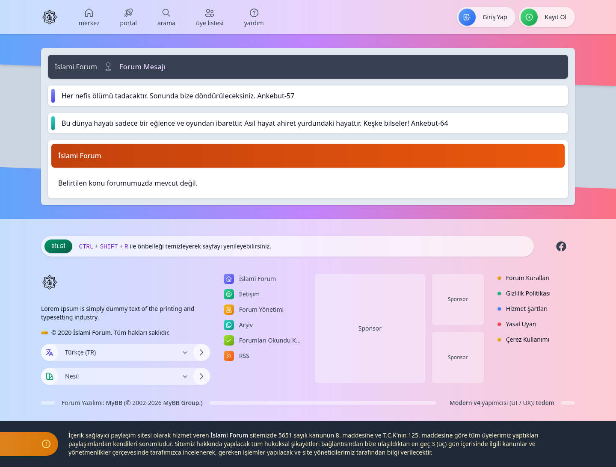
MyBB (114, 403)
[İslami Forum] (49, 17)
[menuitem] (89, 17)
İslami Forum (76, 66)
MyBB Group (181, 403)
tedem (545, 403)
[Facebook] (561, 246)
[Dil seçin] (49, 352)
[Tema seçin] (49, 376)
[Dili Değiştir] (125, 352)
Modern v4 (465, 403)
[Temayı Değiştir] (125, 376)
